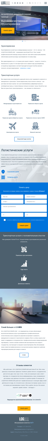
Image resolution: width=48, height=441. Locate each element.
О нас (24, 355)
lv (27, 3)
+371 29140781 (27, 426)
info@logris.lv (30, 429)
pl (40, 3)
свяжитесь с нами (25, 68)
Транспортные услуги (24, 139)
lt (38, 3)
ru (30, 3)
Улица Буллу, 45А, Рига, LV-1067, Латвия (26, 432)
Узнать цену (7, 30)
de (35, 3)
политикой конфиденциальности (37, 220)
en (32, 3)
